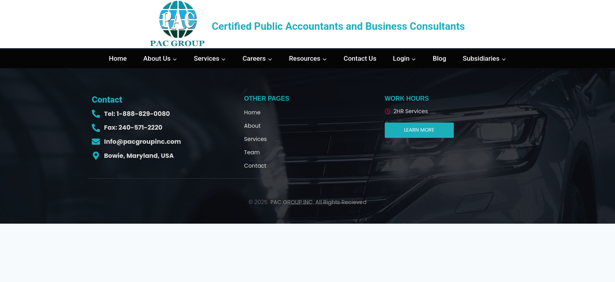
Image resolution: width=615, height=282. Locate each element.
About (252, 126)
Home (118, 58)
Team (252, 152)
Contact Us (360, 58)
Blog (439, 58)
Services (255, 139)
